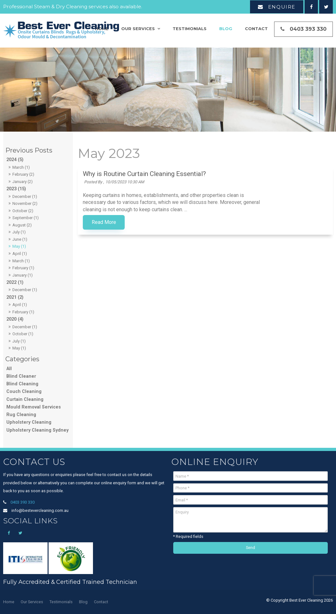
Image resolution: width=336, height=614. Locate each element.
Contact (256, 29)
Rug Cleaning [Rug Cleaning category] (21, 414)
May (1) (19, 246)
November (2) (24, 203)
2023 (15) (16, 189)
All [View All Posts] (9, 368)
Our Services (138, 29)
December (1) (24, 196)
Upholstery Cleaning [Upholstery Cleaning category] (28, 422)
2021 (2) (14, 297)
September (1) (25, 217)
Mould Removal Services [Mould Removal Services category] (33, 407)
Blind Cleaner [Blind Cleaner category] (21, 376)
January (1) (22, 275)
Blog (225, 29)
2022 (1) (14, 282)
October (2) (22, 210)
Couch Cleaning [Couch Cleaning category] (24, 391)
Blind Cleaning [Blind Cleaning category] (22, 384)
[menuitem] (8, 602)
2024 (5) (14, 159)
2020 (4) (14, 319)
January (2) (22, 181)
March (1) (21, 167)
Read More (167, 222)
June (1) (19, 239)
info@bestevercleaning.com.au (40, 510)
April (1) (19, 253)
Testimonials (190, 29)
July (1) (19, 232)
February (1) (23, 267)
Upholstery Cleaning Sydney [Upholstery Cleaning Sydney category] (37, 430)
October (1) (22, 333)
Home (8, 601)
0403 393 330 (308, 30)
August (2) (22, 225)
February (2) (23, 174)
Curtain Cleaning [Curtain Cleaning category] (24, 399)
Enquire (281, 7)
